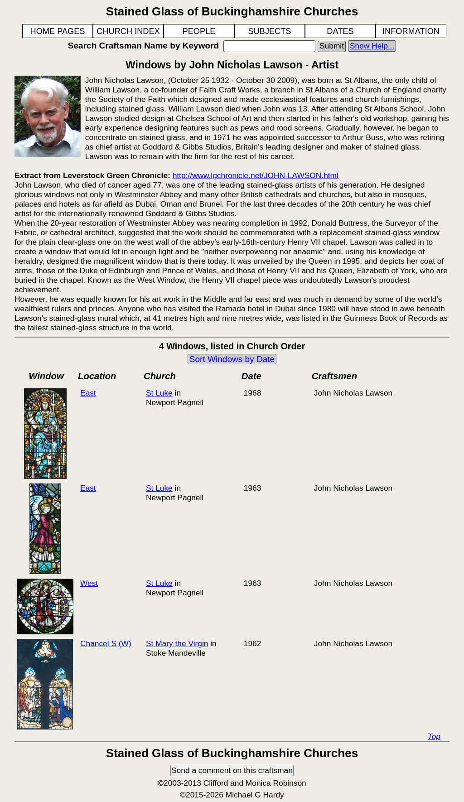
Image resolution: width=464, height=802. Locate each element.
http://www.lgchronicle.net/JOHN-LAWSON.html (255, 175)
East (88, 392)
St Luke (159, 392)
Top (434, 736)
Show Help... (372, 45)
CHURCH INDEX (128, 31)
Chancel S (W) (105, 643)
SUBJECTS (269, 31)
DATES (340, 31)
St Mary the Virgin (177, 643)
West (89, 583)
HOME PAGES (57, 31)
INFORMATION (411, 31)
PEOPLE (199, 31)
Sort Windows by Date (232, 359)
